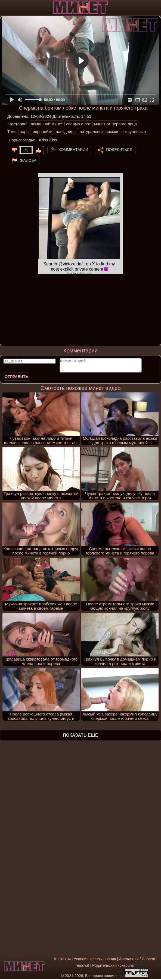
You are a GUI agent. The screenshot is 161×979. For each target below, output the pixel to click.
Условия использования (95, 959)
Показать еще (80, 735)
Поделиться (119, 149)
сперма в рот (78, 124)
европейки (42, 131)
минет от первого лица (115, 124)
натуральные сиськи (99, 131)
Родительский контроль (113, 965)
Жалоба (28, 160)
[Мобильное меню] (5, 7)
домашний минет (46, 124)
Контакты (62, 959)
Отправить (16, 376)
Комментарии (73, 149)
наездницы (66, 131)
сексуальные (134, 131)
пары (25, 131)
